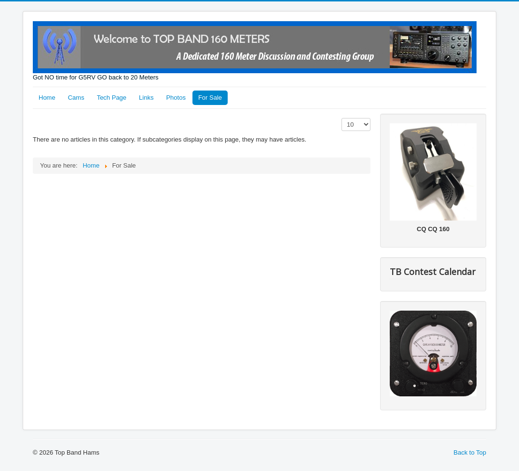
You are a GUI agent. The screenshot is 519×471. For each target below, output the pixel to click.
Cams (76, 97)
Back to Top (469, 452)
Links (146, 97)
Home (47, 97)
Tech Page (111, 97)
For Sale (210, 97)
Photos (175, 97)
